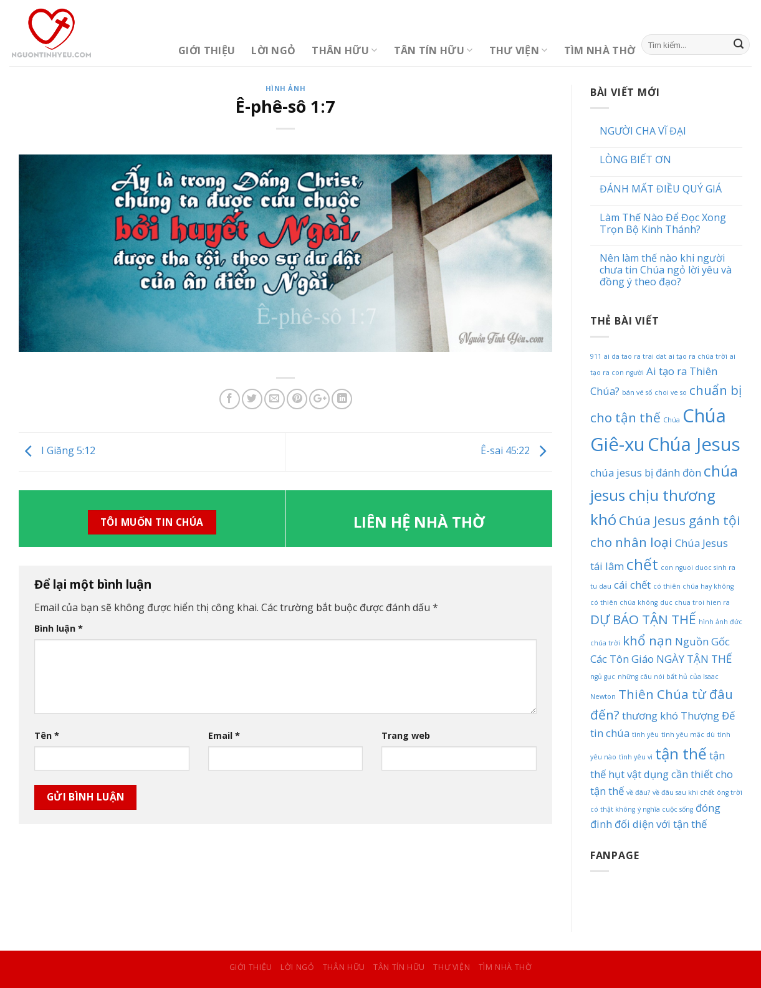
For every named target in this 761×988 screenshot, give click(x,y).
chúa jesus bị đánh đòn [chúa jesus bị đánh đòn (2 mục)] (645, 472)
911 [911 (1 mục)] (595, 356)
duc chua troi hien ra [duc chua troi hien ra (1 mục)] (695, 602)
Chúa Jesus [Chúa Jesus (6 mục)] (694, 444)
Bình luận (58, 628)
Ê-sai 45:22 (516, 451)
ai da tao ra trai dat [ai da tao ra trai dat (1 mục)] (635, 356)
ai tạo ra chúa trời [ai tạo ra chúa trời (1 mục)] (698, 356)
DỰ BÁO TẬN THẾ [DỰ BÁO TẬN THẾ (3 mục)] (643, 619)
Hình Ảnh (285, 88)
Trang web (405, 735)
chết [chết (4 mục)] (642, 564)
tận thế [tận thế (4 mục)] (681, 753)
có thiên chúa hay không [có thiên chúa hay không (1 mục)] (693, 586)
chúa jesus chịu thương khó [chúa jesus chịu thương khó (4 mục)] (664, 495)
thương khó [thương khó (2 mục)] (650, 715)
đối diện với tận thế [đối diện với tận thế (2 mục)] (661, 824)
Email (224, 735)
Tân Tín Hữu (433, 50)
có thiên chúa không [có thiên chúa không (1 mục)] (624, 602)
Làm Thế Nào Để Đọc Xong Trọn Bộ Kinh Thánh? (663, 223)
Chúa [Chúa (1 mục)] (671, 420)
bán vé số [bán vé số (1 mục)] (637, 392)
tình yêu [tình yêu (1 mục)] (645, 734)
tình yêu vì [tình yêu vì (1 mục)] (636, 757)
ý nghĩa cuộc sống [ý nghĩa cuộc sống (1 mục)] (665, 809)
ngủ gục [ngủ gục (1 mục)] (602, 676)
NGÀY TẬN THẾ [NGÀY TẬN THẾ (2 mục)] (694, 659)
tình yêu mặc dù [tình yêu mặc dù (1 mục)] (688, 734)
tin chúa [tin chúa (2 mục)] (609, 733)
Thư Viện (518, 50)
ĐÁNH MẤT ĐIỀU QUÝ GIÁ (661, 189)
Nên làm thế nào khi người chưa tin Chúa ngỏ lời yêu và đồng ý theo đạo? (666, 270)
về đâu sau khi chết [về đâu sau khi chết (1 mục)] (683, 792)
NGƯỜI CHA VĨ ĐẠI (643, 131)
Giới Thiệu (206, 50)
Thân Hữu (344, 50)
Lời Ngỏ (273, 50)
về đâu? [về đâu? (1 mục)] (638, 792)
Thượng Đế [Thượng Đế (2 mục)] (708, 715)
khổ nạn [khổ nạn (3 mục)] (647, 640)
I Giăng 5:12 (57, 451)
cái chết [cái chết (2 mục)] (632, 584)
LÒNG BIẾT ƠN (635, 160)
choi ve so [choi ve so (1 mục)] (670, 392)
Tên (46, 735)
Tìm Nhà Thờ (600, 50)
